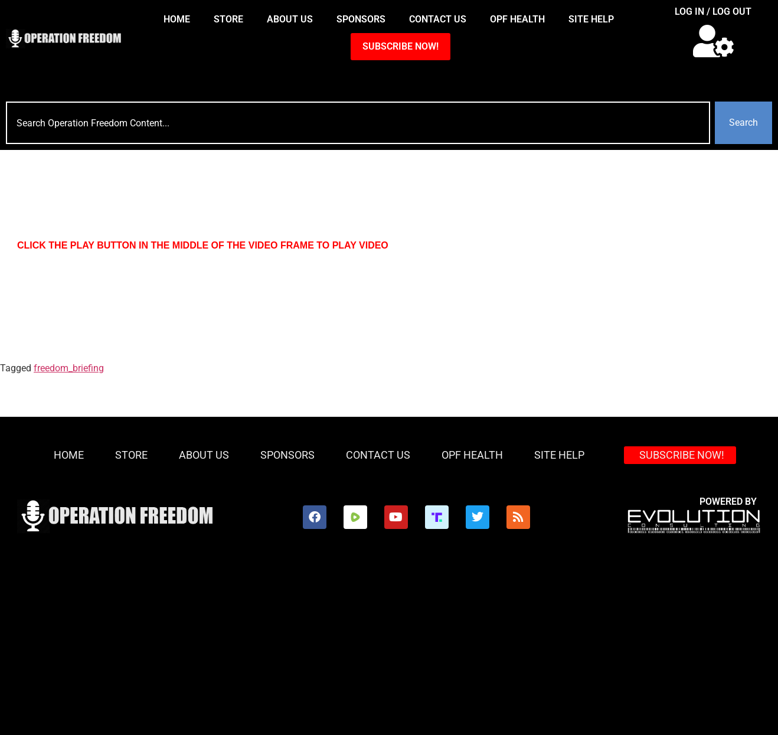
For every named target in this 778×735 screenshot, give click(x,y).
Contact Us (437, 19)
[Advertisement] (389, 646)
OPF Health (517, 19)
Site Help (591, 19)
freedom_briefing (69, 368)
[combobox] (358, 123)
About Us (290, 19)
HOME (177, 19)
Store (228, 19)
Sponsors (360, 19)
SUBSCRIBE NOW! (400, 46)
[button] (713, 41)
